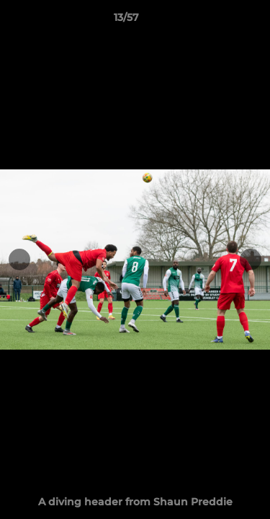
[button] (218, 20)
